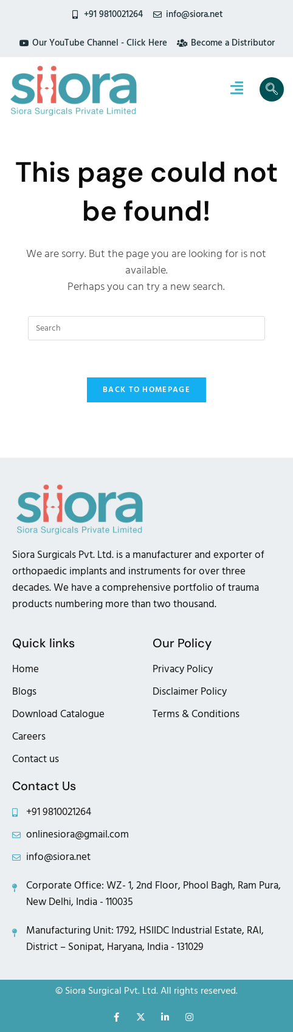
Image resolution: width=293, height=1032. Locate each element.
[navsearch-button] (272, 89)
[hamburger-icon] (236, 89)
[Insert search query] (146, 328)
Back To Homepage (146, 389)
